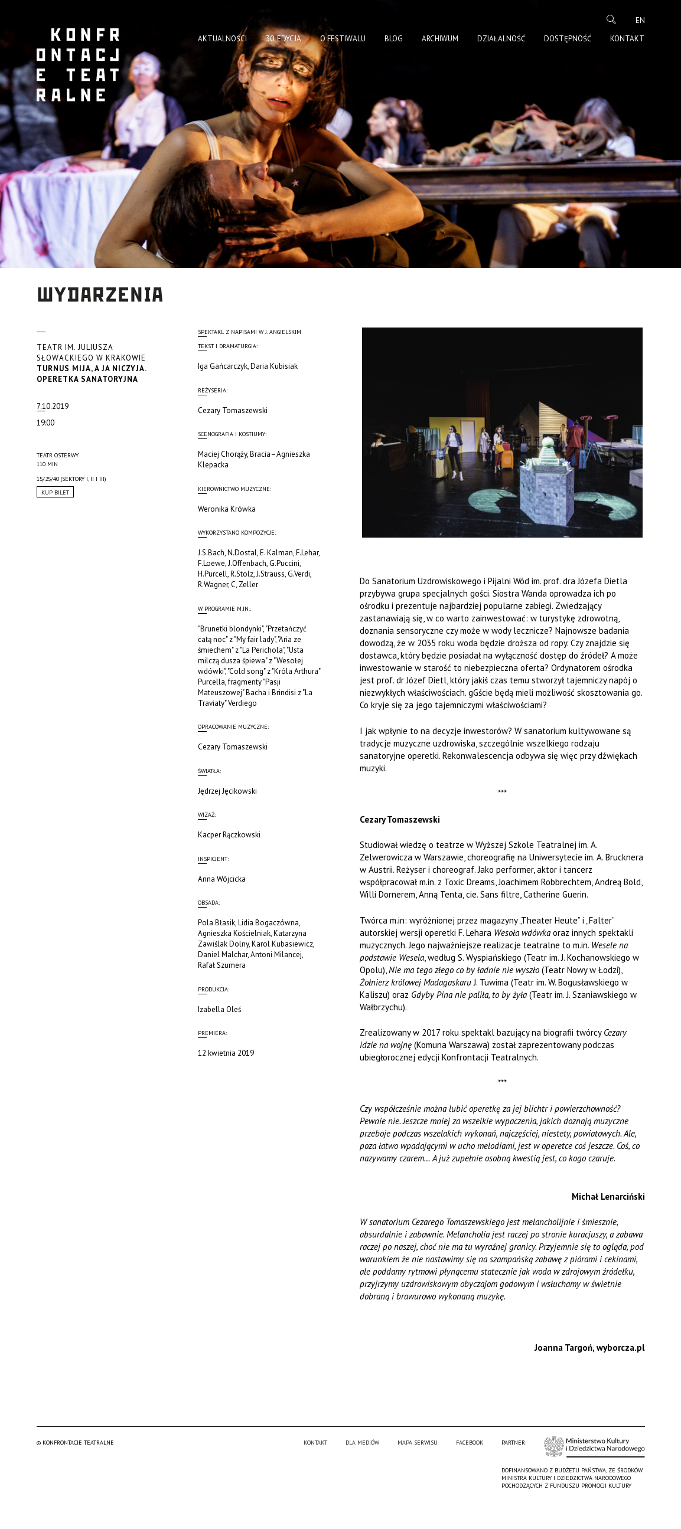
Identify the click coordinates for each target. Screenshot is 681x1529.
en (640, 20)
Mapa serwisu (417, 1467)
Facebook (469, 1467)
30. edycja (283, 39)
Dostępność (567, 39)
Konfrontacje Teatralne (78, 65)
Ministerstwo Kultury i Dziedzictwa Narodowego (594, 1471)
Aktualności (222, 39)
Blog (394, 39)
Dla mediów (362, 1467)
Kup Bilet (55, 492)
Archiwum (440, 39)
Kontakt (627, 39)
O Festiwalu (343, 39)
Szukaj (611, 19)
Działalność (501, 39)
